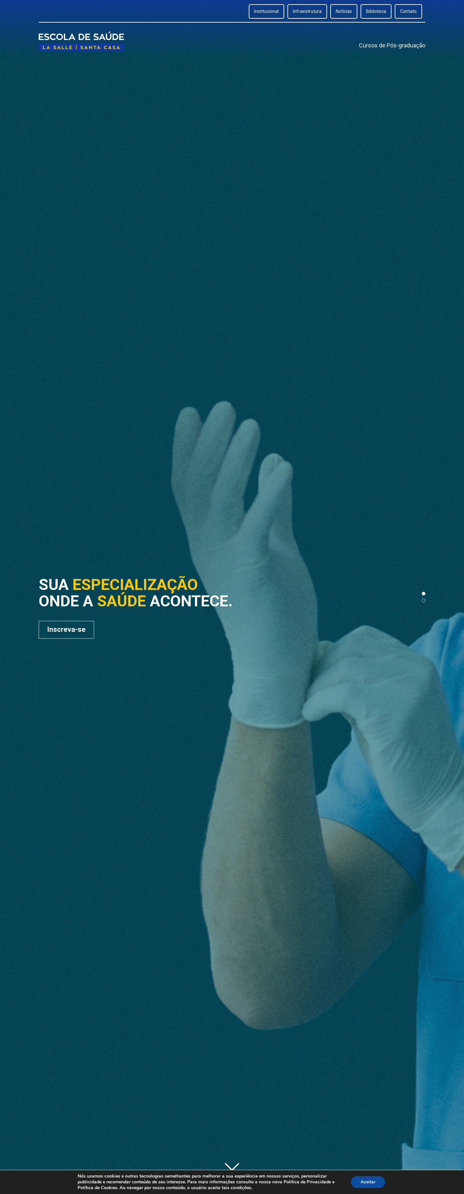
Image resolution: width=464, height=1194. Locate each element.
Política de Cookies (97, 1188)
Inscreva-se (66, 629)
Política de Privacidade (307, 1182)
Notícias (344, 11)
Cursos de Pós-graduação (392, 45)
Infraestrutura (307, 11)
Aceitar (368, 1182)
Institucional (266, 11)
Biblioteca (376, 11)
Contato (408, 11)
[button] (423, 593)
